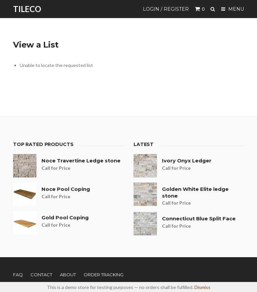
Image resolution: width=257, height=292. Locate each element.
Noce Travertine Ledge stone (80, 160)
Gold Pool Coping (65, 217)
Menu (232, 9)
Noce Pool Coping (65, 189)
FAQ (18, 274)
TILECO (27, 9)
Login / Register (166, 9)
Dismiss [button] (202, 287)
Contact (41, 274)
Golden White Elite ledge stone (195, 192)
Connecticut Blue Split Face (199, 218)
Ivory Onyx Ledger (186, 160)
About (68, 274)
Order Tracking (103, 274)
